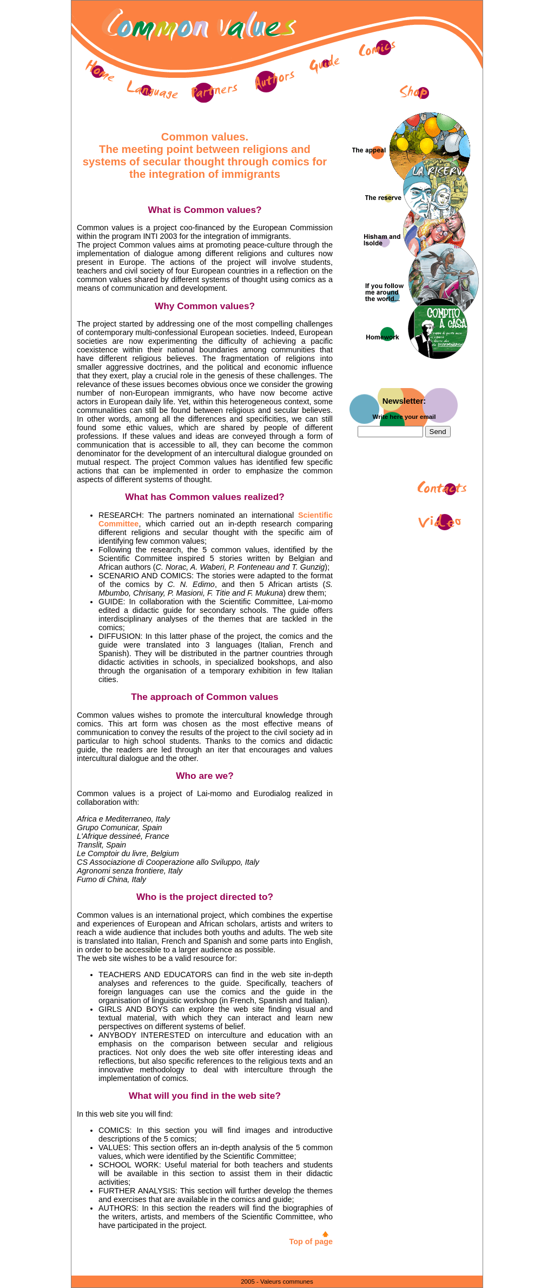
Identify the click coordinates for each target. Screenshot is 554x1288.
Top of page (311, 1241)
